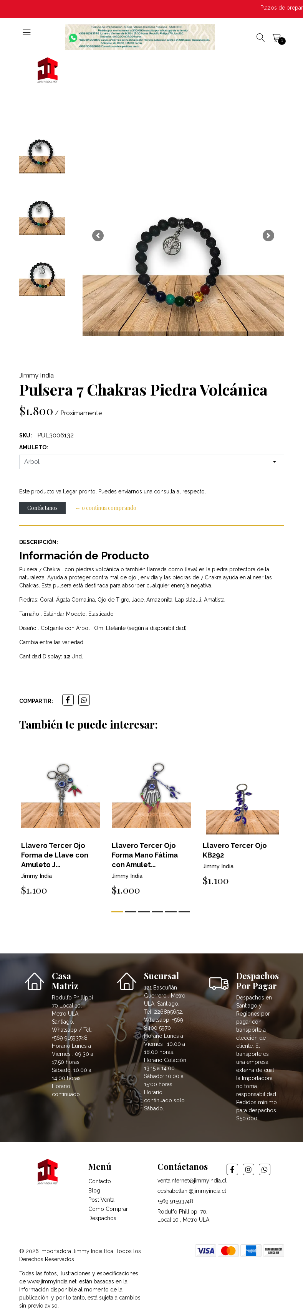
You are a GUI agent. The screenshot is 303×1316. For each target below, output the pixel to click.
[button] (98, 235)
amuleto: (33, 447)
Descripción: (38, 542)
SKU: (25, 435)
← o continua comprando (105, 507)
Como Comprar (108, 1209)
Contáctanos (42, 507)
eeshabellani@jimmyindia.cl (191, 1191)
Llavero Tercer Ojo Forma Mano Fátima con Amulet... (145, 855)
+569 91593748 (175, 1201)
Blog (94, 1190)
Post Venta (101, 1200)
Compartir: (36, 701)
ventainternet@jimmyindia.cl (192, 1180)
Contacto (99, 1181)
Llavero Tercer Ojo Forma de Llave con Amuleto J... (54, 855)
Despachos (102, 1218)
